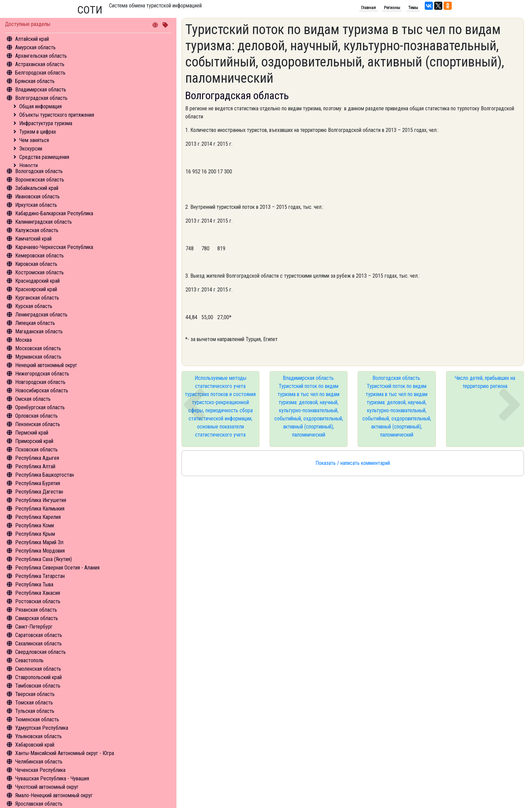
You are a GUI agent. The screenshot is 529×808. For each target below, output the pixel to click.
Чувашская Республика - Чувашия (52, 778)
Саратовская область (38, 635)
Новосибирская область (41, 390)
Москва (23, 340)
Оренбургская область (40, 407)
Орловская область (36, 416)
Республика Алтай (35, 466)
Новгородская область (40, 382)
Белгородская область (40, 72)
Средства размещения (44, 157)
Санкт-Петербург (34, 626)
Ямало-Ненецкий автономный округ (54, 795)
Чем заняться (34, 140)
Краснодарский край (37, 281)
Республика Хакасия (37, 593)
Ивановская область (37, 196)
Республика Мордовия (40, 551)
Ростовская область (37, 601)
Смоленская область (38, 669)
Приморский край (34, 441)
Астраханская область (39, 64)
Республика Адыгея (37, 458)
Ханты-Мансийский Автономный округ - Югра (64, 753)
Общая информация (40, 106)
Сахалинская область (38, 643)
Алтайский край (32, 39)
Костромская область (39, 272)
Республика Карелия (38, 517)
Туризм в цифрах (37, 132)
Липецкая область (35, 323)
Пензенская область (37, 424)
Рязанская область (36, 610)
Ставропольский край (38, 677)
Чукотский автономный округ (47, 787)
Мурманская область (38, 357)
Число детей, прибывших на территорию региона (485, 382)
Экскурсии (30, 148)
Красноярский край (36, 289)
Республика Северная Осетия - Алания (57, 567)
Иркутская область (36, 205)
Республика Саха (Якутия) (43, 559)
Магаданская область (39, 331)
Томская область (34, 702)
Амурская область (35, 47)
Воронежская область (39, 179)
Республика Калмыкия (39, 508)
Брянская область (35, 81)
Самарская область (36, 618)
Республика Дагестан (39, 492)
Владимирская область (40, 89)
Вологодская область (39, 171)
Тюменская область (37, 719)
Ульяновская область (38, 736)
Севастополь (29, 660)
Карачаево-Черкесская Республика (54, 247)
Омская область (33, 399)
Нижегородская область (42, 373)
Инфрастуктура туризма (45, 123)
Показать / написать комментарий (352, 463)
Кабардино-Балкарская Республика (54, 213)
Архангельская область (41, 56)
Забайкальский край (36, 188)
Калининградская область (43, 222)
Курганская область (37, 298)
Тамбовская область (37, 685)
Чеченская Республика (40, 770)
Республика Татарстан (40, 576)
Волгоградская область (41, 98)
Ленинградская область (41, 314)
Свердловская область (40, 652)
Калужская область (36, 230)
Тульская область (34, 711)
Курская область (33, 306)
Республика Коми (34, 525)
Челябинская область (38, 761)
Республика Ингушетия (40, 500)
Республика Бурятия (37, 483)
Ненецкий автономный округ (46, 365)
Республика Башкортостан (44, 475)
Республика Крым (35, 534)
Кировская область (36, 264)
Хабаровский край (34, 745)
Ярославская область (38, 804)
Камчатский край (33, 238)
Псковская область (36, 449)
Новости (28, 165)
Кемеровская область (39, 255)
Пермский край (31, 432)
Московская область (38, 348)
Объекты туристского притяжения (56, 115)
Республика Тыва (34, 584)
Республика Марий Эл (39, 542)
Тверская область (35, 694)
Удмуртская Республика (41, 728)
